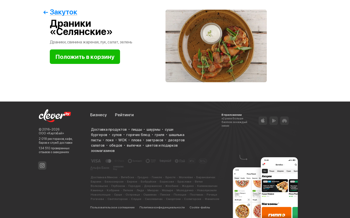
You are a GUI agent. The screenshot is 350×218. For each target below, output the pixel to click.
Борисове (167, 181)
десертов (176, 140)
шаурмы (153, 129)
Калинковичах (207, 186)
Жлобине (171, 186)
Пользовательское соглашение (112, 207)
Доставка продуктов (109, 129)
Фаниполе (212, 199)
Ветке (199, 181)
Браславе (184, 181)
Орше (118, 194)
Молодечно (185, 190)
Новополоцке (101, 194)
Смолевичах (154, 199)
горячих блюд (138, 135)
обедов (115, 145)
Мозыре (167, 190)
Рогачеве (97, 199)
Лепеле (128, 190)
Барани (96, 181)
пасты (96, 140)
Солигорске (192, 199)
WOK (122, 140)
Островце (133, 194)
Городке (134, 186)
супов (117, 135)
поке (110, 140)
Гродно (143, 177)
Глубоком (118, 186)
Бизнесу (98, 114)
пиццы (136, 129)
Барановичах (205, 177)
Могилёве (186, 177)
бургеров (99, 135)
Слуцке (136, 199)
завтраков (154, 140)
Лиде (140, 190)
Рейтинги (124, 114)
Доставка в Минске (104, 177)
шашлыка (176, 135)
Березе (132, 181)
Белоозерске (114, 181)
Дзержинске (153, 186)
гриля (159, 135)
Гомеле (157, 177)
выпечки (134, 145)
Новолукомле (207, 190)
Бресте (170, 177)
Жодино (188, 186)
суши (169, 129)
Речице (212, 194)
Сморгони (173, 199)
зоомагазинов (103, 151)
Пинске (165, 194)
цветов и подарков (162, 145)
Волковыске (99, 186)
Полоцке (180, 194)
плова (136, 140)
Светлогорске (118, 199)
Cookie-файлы (200, 207)
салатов (98, 145)
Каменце (97, 190)
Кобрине (113, 190)
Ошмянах (150, 194)
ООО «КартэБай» (51, 133)
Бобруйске (148, 181)
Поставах (196, 194)
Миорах (153, 190)
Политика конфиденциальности (162, 207)
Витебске (127, 177)
